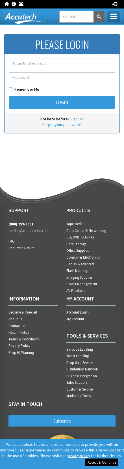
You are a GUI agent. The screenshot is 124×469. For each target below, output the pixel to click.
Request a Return (21, 248)
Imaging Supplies (79, 277)
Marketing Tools (78, 395)
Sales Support (76, 382)
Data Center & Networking (86, 230)
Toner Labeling (77, 355)
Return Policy (18, 332)
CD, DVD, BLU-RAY (80, 237)
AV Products (75, 290)
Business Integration (81, 376)
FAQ (11, 241)
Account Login (77, 312)
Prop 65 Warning (21, 352)
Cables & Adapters (80, 264)
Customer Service (79, 389)
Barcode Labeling (79, 349)
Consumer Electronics (83, 257)
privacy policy (78, 455)
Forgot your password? (62, 124)
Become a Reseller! (22, 312)
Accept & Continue (102, 462)
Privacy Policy (19, 345)
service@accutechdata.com (29, 230)
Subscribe (62, 421)
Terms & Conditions (23, 339)
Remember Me (24, 89)
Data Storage (76, 244)
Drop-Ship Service (79, 362)
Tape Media (75, 223)
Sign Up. (77, 118)
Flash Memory (77, 270)
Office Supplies (77, 250)
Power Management (81, 284)
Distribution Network (82, 369)
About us (15, 319)
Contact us (16, 325)
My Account (75, 319)
